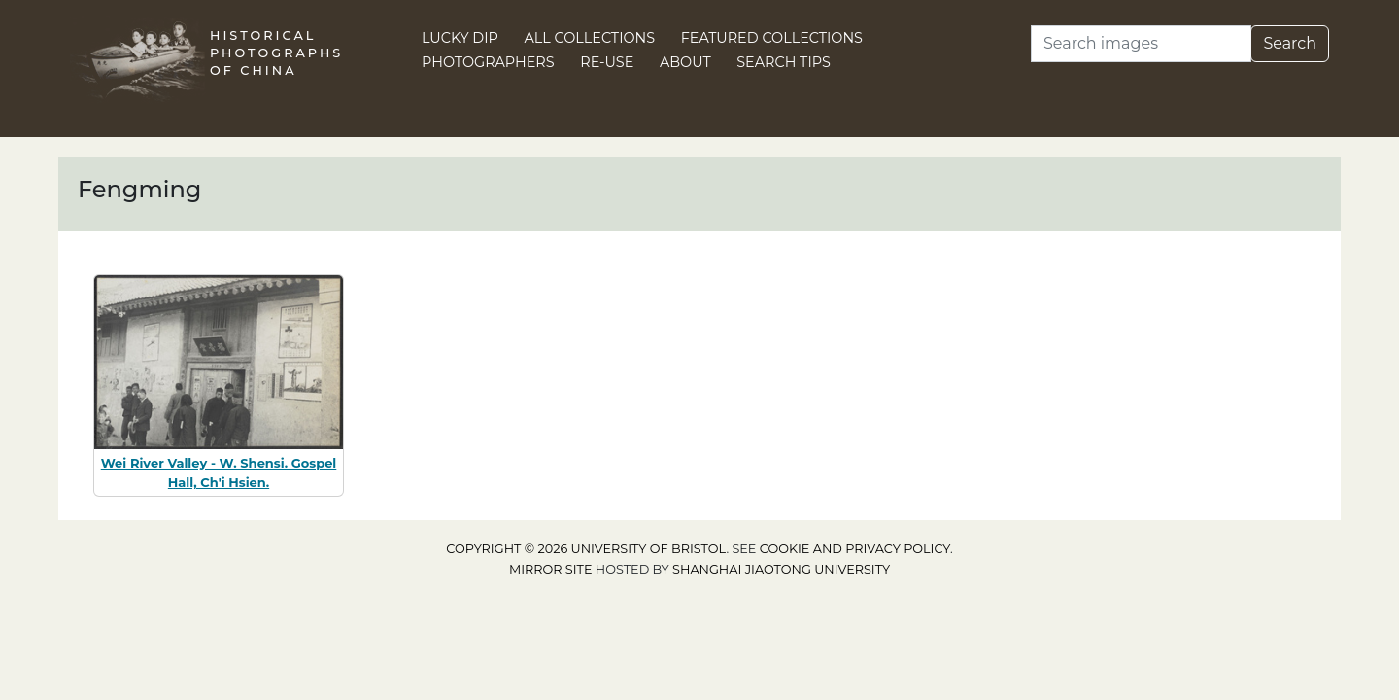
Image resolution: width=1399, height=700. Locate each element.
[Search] (1141, 43)
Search (1289, 43)
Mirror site (551, 569)
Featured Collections (772, 38)
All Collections (590, 38)
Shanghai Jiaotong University (781, 569)
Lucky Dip (460, 38)
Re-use (606, 62)
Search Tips (783, 62)
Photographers (488, 62)
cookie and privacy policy (855, 549)
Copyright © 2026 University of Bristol (586, 549)
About (685, 62)
